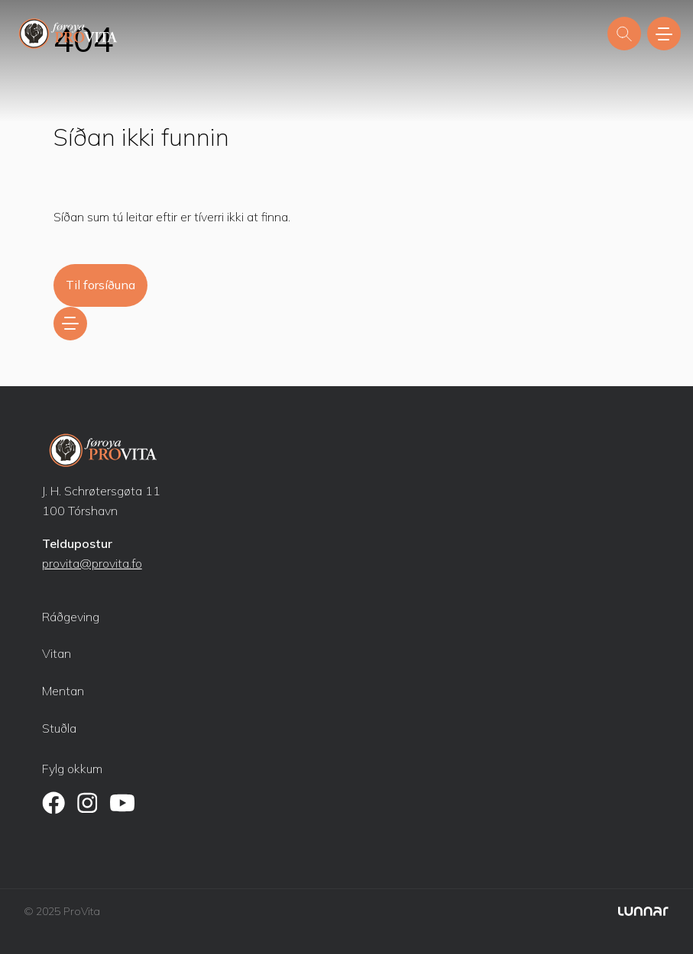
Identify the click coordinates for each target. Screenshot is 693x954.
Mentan (63, 690)
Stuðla (59, 728)
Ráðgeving (70, 616)
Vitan (56, 653)
